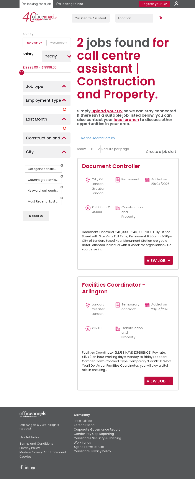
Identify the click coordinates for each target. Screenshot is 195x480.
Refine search (92, 138)
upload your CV (107, 111)
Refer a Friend (84, 425)
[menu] (94, 149)
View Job (156, 260)
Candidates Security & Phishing (97, 438)
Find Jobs (160, 18)
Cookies (25, 456)
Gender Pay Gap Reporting (94, 434)
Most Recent (58, 42)
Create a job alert (160, 151)
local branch (126, 119)
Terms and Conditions (36, 443)
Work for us (82, 442)
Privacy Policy (30, 448)
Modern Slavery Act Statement (43, 452)
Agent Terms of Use (89, 447)
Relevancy (34, 42)
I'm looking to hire (69, 4)
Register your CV (154, 4)
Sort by (109, 138)
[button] (62, 165)
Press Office (83, 421)
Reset (36, 215)
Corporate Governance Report (97, 429)
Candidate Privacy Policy (92, 451)
